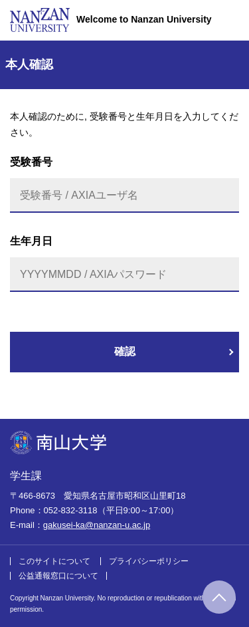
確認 (124, 351)
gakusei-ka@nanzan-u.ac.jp (96, 525)
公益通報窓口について (58, 575)
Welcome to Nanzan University (144, 19)
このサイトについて (54, 561)
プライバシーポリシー (149, 561)
